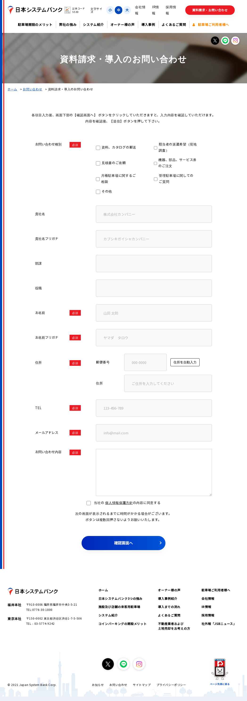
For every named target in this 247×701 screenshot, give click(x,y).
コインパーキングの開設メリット (123, 623)
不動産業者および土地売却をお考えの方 (174, 626)
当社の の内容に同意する (123, 502)
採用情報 (208, 615)
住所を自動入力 (185, 362)
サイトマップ (142, 685)
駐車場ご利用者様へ (211, 24)
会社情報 (208, 598)
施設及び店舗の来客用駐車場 (119, 606)
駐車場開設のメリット (35, 24)
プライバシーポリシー (171, 685)
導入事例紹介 (167, 598)
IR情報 (206, 606)
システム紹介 (93, 24)
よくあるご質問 (174, 24)
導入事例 (148, 24)
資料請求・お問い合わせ (210, 10)
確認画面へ (123, 543)
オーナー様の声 (123, 24)
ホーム (12, 89)
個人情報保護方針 (119, 502)
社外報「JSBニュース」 (219, 623)
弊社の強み (68, 24)
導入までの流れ (169, 606)
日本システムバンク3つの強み (121, 598)
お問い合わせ (32, 89)
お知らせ (98, 685)
